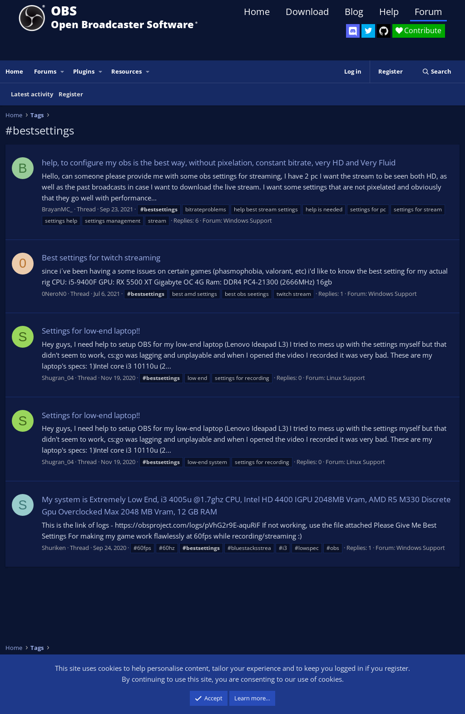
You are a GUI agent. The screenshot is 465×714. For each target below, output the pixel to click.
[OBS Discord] (353, 31)
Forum (428, 11)
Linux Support (345, 378)
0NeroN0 (54, 294)
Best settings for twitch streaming (101, 257)
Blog (354, 11)
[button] (62, 71)
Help (389, 11)
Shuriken (54, 548)
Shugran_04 (58, 378)
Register (71, 94)
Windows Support (247, 220)
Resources (126, 71)
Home (257, 11)
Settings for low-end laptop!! (91, 330)
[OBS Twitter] (368, 31)
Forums (45, 71)
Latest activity (32, 94)
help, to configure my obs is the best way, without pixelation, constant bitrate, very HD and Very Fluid (219, 162)
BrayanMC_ (57, 209)
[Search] (437, 71)
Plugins (83, 71)
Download (307, 11)
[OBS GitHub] (384, 31)
